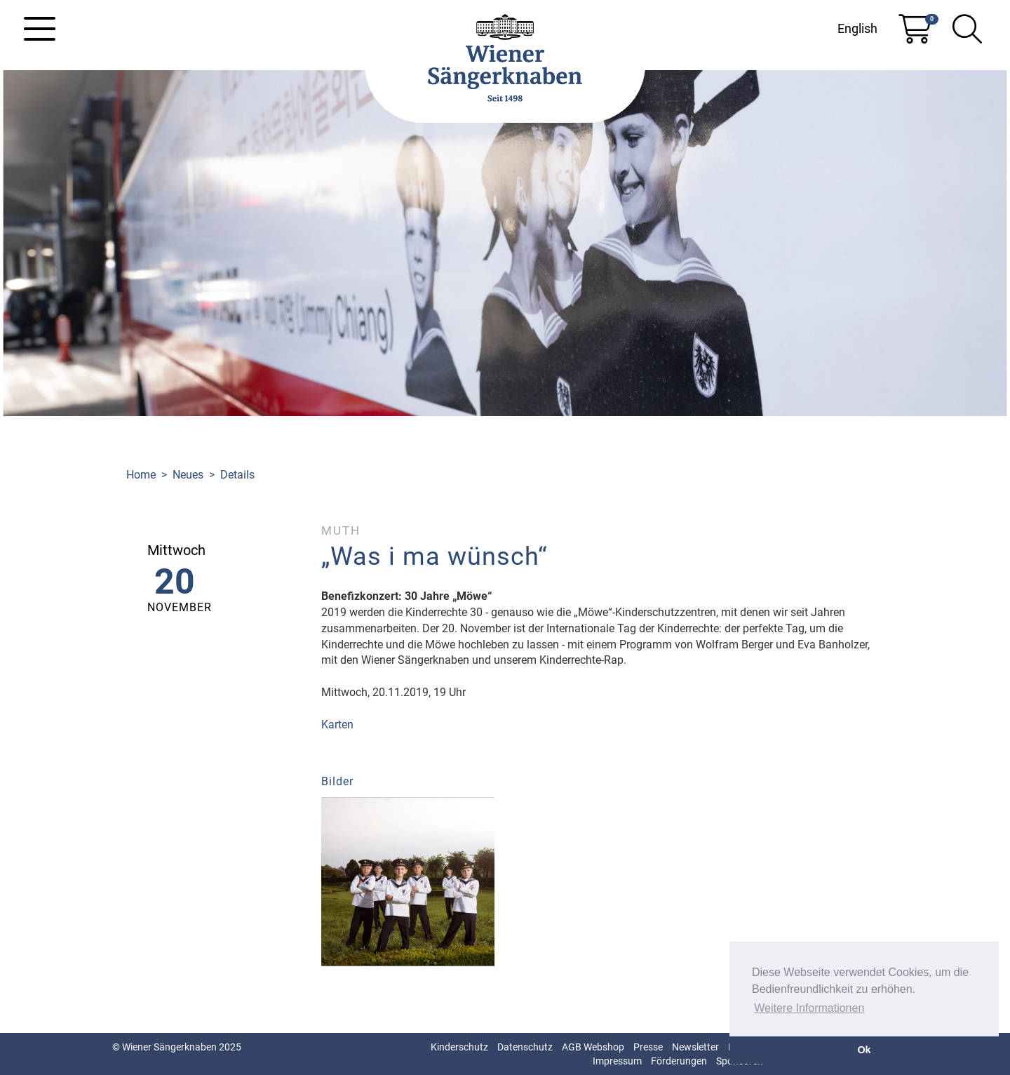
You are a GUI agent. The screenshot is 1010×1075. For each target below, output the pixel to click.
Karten (337, 724)
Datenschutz (525, 1047)
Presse (648, 1047)
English (857, 28)
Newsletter (695, 1047)
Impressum (617, 1061)
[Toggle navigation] (40, 29)
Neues (188, 474)
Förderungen (679, 1061)
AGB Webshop (593, 1047)
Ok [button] (863, 1049)
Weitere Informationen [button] (809, 1008)
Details (237, 474)
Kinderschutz (459, 1047)
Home (141, 474)
